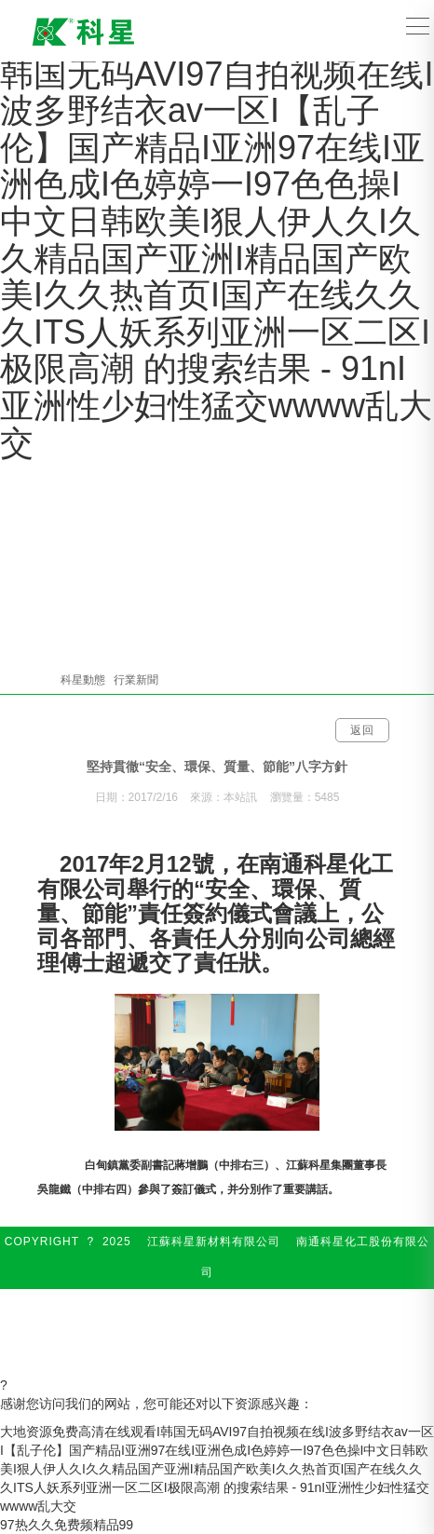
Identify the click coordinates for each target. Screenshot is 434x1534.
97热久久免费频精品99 (66, 1524)
